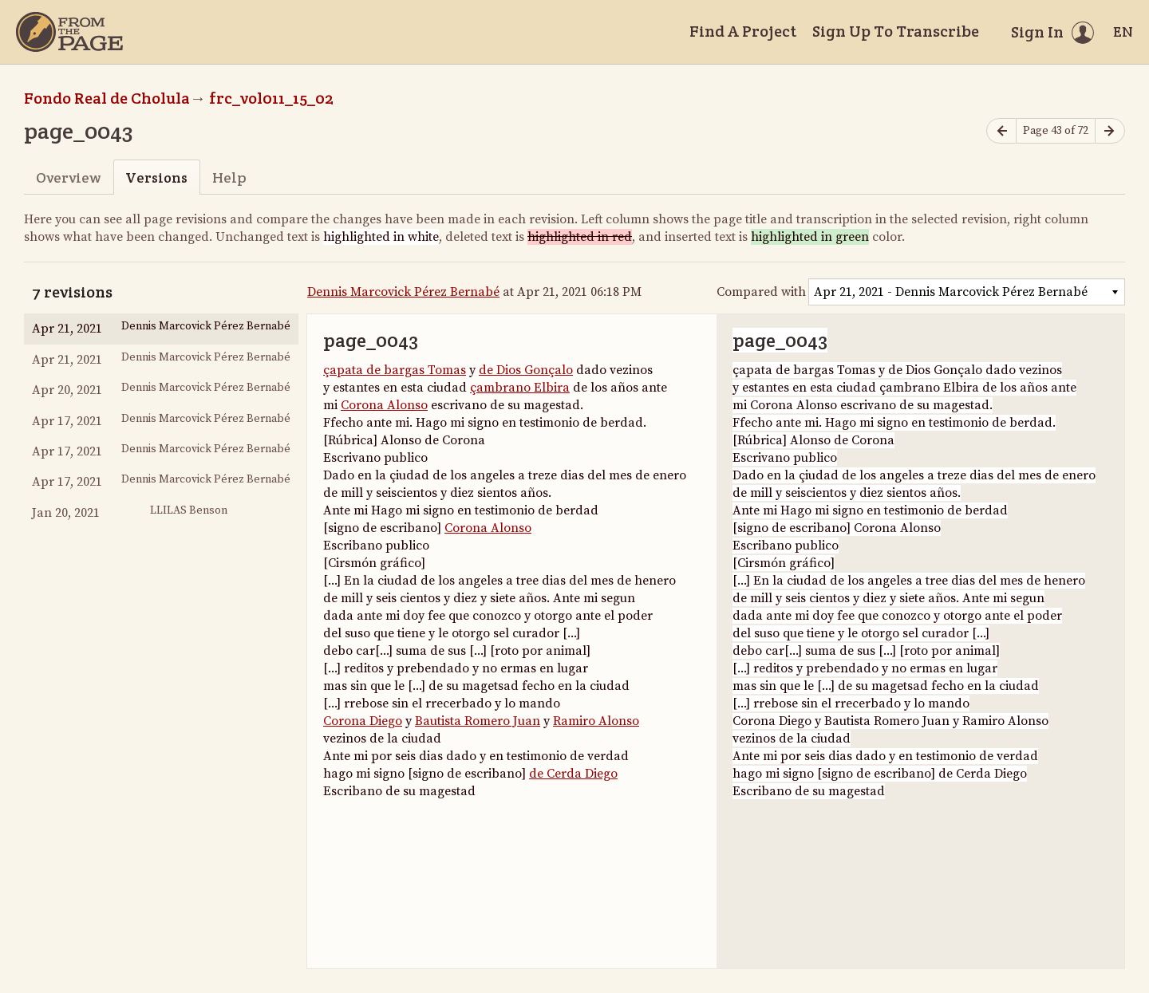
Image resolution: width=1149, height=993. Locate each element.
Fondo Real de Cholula (107, 98)
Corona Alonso (384, 405)
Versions (156, 177)
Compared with (761, 292)
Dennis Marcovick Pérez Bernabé (403, 292)
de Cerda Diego (573, 774)
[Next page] (1110, 131)
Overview (68, 177)
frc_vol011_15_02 (271, 98)
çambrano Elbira (520, 388)
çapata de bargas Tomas (394, 370)
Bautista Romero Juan (477, 721)
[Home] (69, 32)
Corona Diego (362, 721)
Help (229, 177)
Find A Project (742, 31)
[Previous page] (1001, 131)
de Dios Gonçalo (526, 370)
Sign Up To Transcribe (895, 31)
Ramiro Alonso (596, 721)
